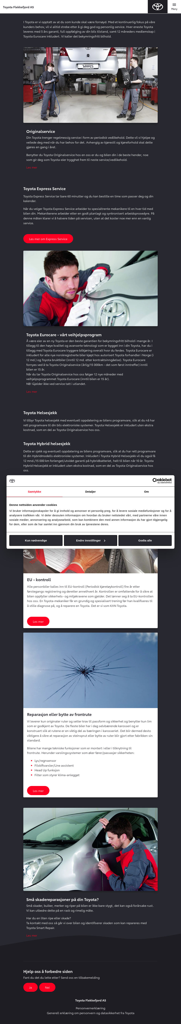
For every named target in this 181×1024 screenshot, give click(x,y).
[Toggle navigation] (174, 6)
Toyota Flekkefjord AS (18, 7)
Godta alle (145, 540)
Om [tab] (146, 491)
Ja (30, 987)
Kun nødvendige (36, 540)
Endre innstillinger (90, 540)
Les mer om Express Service (48, 239)
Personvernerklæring (90, 1008)
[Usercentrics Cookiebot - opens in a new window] (155, 481)
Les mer (31, 167)
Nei (47, 987)
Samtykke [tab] (34, 491)
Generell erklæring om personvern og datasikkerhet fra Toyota (90, 1013)
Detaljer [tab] (90, 491)
